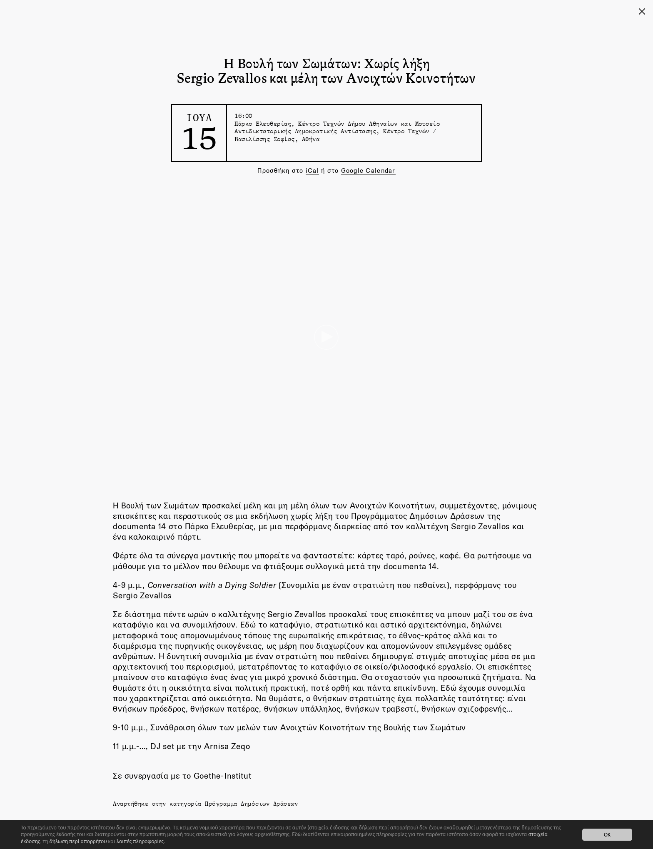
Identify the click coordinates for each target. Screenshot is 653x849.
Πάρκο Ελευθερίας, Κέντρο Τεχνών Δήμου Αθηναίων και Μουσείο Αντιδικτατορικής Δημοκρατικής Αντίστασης (337, 127)
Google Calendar (368, 170)
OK (607, 834)
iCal (312, 170)
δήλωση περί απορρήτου (78, 841)
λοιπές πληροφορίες (140, 841)
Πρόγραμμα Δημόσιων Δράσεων (251, 803)
